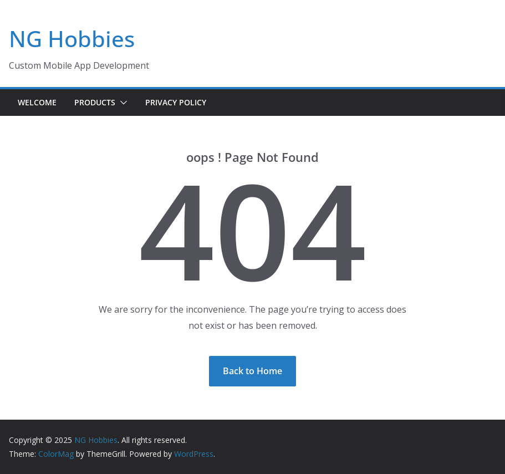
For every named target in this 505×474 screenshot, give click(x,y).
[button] (121, 102)
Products (94, 102)
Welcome (37, 102)
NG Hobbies (72, 38)
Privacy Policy (175, 102)
